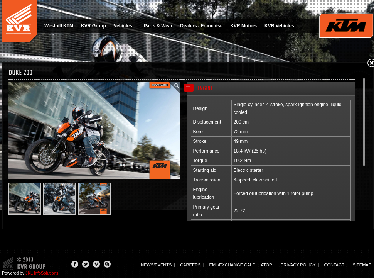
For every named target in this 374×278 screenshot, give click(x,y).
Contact (334, 265)
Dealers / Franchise (201, 26)
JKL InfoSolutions (41, 273)
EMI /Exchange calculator (240, 265)
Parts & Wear (158, 26)
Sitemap (362, 265)
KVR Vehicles (279, 26)
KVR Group (93, 26)
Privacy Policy (298, 265)
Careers (190, 265)
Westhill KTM (58, 26)
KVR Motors (243, 26)
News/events (156, 265)
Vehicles (125, 26)
